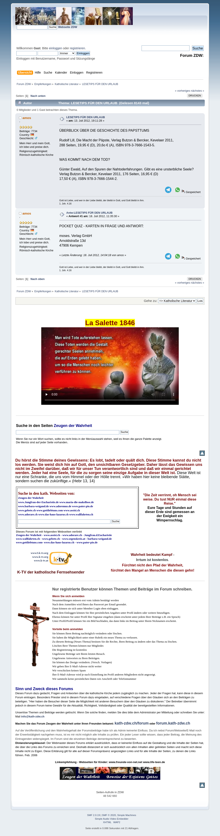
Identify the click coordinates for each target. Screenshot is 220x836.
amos (26, 118)
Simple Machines (126, 815)
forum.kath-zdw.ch (173, 723)
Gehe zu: (150, 301)
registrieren (77, 48)
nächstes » (197, 90)
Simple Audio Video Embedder (111, 818)
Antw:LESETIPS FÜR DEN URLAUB (89, 212)
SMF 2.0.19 (93, 815)
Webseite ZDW (67, 27)
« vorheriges (182, 90)
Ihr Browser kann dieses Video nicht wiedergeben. (110, 366)
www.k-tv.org (40, 556)
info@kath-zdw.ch (32, 716)
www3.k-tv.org (39, 553)
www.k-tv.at (41, 560)
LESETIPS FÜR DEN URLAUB (85, 117)
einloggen (55, 48)
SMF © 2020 (109, 815)
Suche (22, 425)
